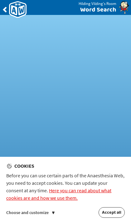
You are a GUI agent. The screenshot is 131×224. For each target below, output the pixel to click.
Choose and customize (30, 212)
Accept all (111, 212)
